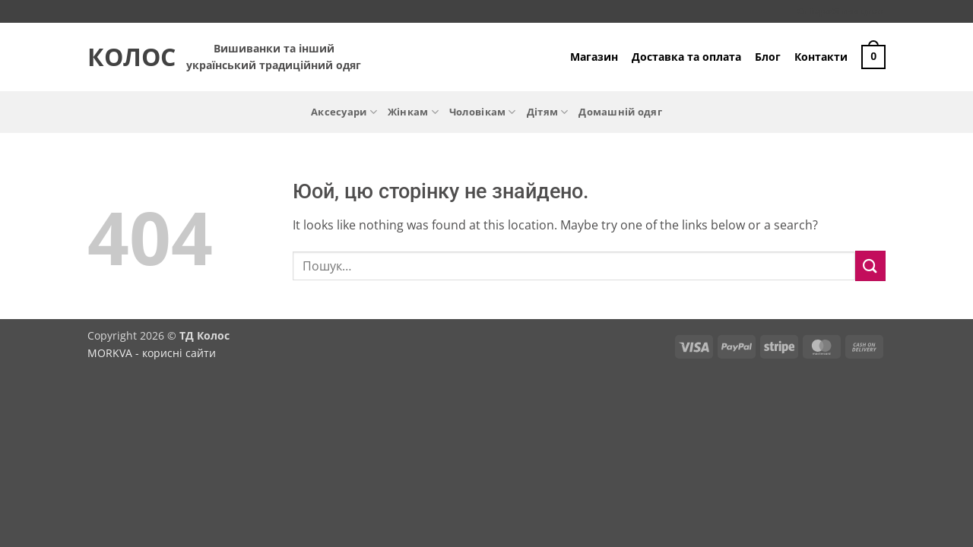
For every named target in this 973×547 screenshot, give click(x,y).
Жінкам (413, 112)
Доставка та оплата (686, 56)
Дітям (548, 112)
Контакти (821, 56)
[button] (873, 57)
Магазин (594, 56)
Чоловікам (482, 112)
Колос (125, 57)
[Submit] (870, 265)
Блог (768, 56)
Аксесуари (344, 112)
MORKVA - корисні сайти (151, 353)
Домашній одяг (619, 112)
